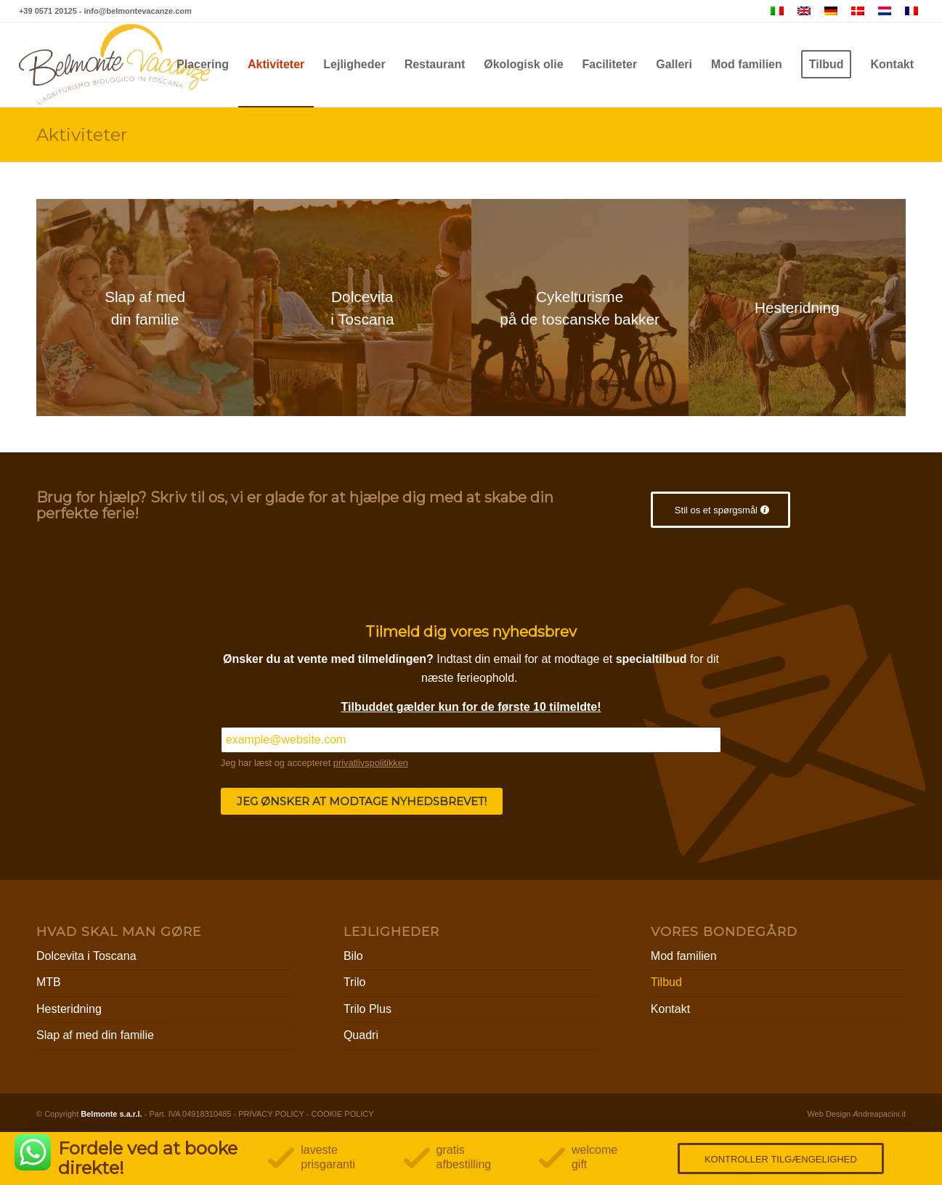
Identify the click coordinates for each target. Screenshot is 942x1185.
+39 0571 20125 (48, 11)
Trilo (355, 982)
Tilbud (666, 982)
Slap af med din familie (95, 1035)
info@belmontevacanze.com (138, 11)
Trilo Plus (367, 1009)
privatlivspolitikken (370, 762)
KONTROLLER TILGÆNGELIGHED (781, 1159)
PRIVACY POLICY (271, 1113)
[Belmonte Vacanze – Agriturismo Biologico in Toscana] (115, 65)
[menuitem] (202, 65)
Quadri (361, 1035)
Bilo (353, 956)
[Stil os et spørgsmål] (720, 510)
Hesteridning (69, 1009)
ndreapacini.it (879, 1113)
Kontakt (670, 1009)
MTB (48, 982)
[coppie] (362, 307)
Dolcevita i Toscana (86, 956)
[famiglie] (144, 307)
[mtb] (580, 307)
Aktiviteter (81, 134)
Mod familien (684, 956)
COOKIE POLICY (342, 1113)
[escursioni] (797, 307)
